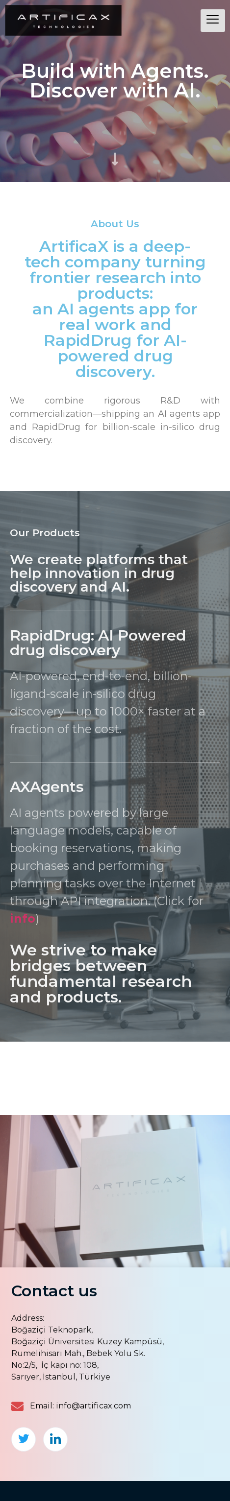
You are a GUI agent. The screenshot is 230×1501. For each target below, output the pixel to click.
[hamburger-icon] (213, 20)
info (22, 918)
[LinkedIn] (55, 1439)
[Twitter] (23, 1439)
